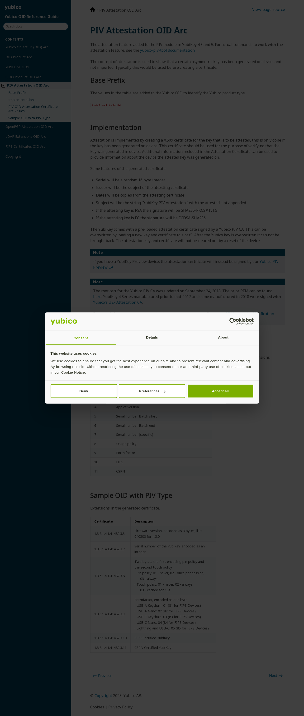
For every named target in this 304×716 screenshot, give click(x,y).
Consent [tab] (81, 338)
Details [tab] (152, 337)
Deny (83, 391)
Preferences (152, 391)
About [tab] (223, 337)
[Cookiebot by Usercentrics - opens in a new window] (233, 321)
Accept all (220, 391)
